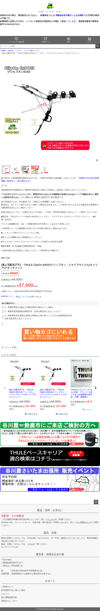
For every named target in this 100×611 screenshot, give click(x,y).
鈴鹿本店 (44, 15)
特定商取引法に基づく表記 (13, 590)
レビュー (5, 594)
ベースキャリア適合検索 (16, 40)
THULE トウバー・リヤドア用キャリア (23, 51)
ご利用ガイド (45, 40)
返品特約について (7, 296)
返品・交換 (50, 532)
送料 (68, 40)
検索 (97, 46)
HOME (3, 51)
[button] (4, 388)
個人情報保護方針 (9, 597)
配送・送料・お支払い (50, 510)
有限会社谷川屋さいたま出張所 (69, 15)
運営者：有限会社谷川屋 (50, 554)
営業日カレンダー (9, 601)
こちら (52, 519)
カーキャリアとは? (9, 547)
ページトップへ (96, 502)
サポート (50, 581)
